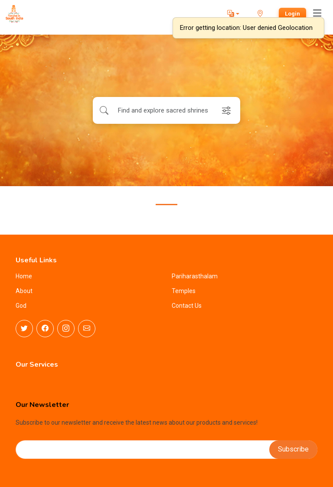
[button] (233, 14)
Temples (184, 291)
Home (24, 276)
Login (292, 13)
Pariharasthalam (195, 276)
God (21, 306)
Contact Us (187, 306)
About (24, 291)
